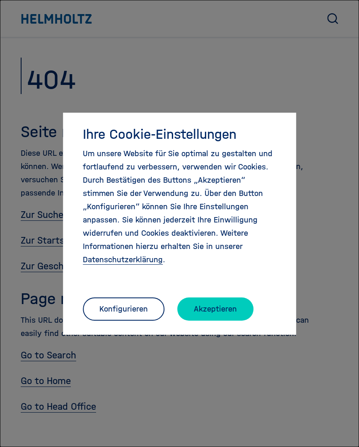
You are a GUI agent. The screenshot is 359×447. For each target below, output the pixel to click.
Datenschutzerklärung (123, 259)
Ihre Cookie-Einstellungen (159, 134)
